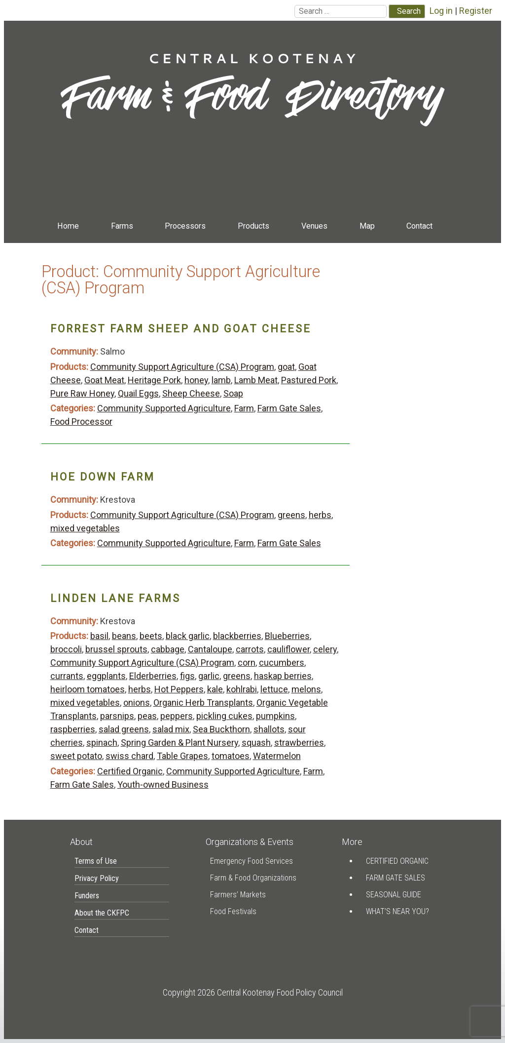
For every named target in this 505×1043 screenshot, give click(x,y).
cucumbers (281, 662)
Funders (86, 895)
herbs (320, 515)
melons (306, 689)
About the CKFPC (101, 913)
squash (256, 742)
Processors (185, 226)
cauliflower (288, 649)
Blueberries (287, 636)
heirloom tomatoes (87, 689)
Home (68, 226)
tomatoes (231, 756)
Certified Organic (130, 771)
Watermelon (277, 756)
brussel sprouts (116, 649)
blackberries (237, 636)
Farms (122, 226)
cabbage (167, 649)
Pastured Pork (308, 380)
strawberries (299, 742)
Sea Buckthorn (221, 729)
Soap (233, 393)
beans (124, 636)
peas (147, 716)
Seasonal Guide (393, 894)
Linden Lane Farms (115, 598)
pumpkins (275, 716)
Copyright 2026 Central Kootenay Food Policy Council (253, 992)
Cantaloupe (210, 649)
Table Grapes (182, 756)
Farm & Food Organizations (253, 878)
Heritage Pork (154, 380)
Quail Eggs (138, 393)
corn (246, 662)
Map (367, 226)
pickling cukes (224, 716)
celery (325, 649)
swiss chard (129, 756)
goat (286, 366)
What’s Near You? (397, 911)
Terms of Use (95, 861)
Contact (419, 226)
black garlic (188, 636)
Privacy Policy (96, 878)
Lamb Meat (256, 380)
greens (291, 515)
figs (187, 676)
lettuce (274, 689)
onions (136, 702)
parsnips (117, 716)
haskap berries (283, 676)
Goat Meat (104, 380)
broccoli (66, 649)
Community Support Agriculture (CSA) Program (182, 366)
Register (475, 10)
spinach (101, 742)
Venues (314, 226)
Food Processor (81, 421)
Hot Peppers (179, 689)
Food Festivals (233, 911)
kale (215, 689)
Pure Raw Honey (82, 393)
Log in (441, 10)
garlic (208, 676)
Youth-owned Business (163, 784)
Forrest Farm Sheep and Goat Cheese (180, 328)
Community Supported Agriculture (164, 408)
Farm (244, 408)
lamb (221, 380)
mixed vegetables (85, 528)
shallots (269, 729)
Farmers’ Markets (238, 894)
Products (253, 226)
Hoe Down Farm (102, 477)
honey (196, 380)
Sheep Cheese (191, 393)
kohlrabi (241, 689)
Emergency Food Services (251, 861)
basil (99, 636)
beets (151, 636)
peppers (176, 716)
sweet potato (76, 756)
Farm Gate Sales (289, 408)
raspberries (72, 729)
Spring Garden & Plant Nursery (179, 742)
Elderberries (153, 676)
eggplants (106, 676)
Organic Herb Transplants (203, 702)
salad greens (124, 729)
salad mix (170, 729)
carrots (250, 649)
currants (66, 676)
